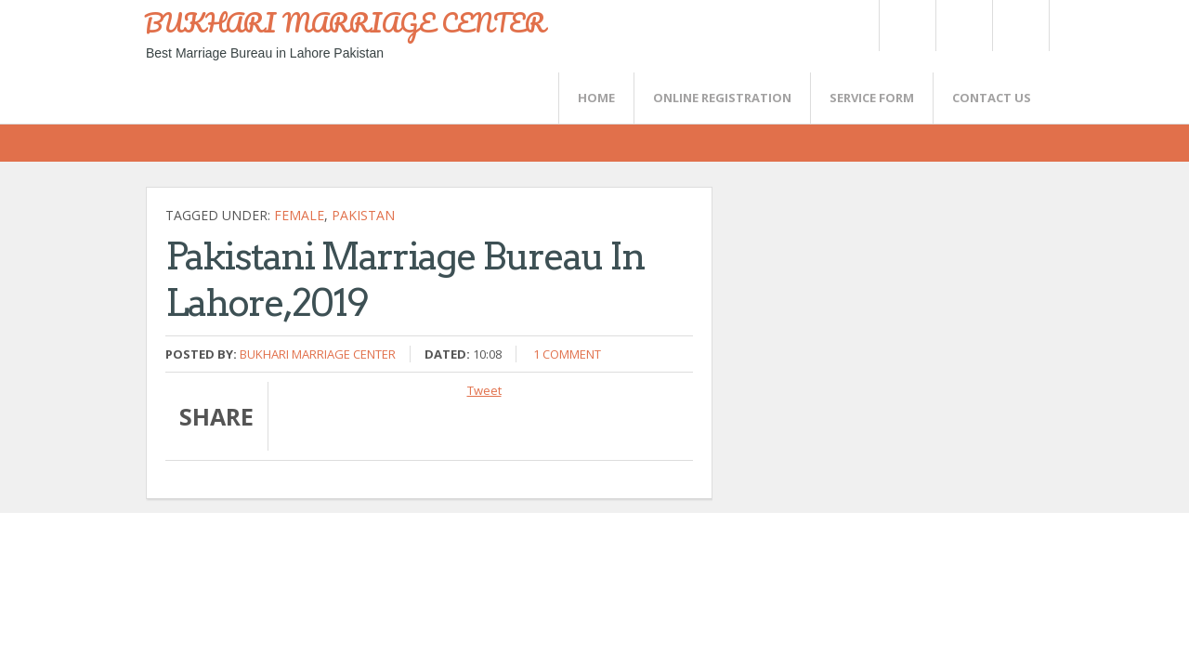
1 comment (567, 354)
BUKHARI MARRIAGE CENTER (344, 22)
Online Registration (722, 97)
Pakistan (363, 215)
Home (596, 97)
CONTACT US (991, 97)
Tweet (484, 390)
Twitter (906, 26)
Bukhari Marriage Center (318, 354)
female (299, 215)
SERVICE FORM (872, 97)
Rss (963, 26)
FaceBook (1017, 26)
